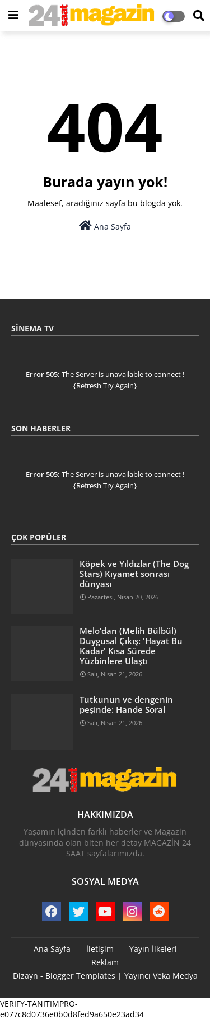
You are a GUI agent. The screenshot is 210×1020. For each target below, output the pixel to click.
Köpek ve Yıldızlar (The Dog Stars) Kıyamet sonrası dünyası (134, 574)
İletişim (100, 948)
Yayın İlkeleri (153, 948)
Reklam (105, 962)
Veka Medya (175, 975)
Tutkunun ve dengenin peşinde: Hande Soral (126, 704)
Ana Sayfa (105, 226)
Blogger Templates (80, 975)
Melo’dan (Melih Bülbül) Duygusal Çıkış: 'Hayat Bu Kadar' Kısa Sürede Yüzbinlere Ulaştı (131, 646)
